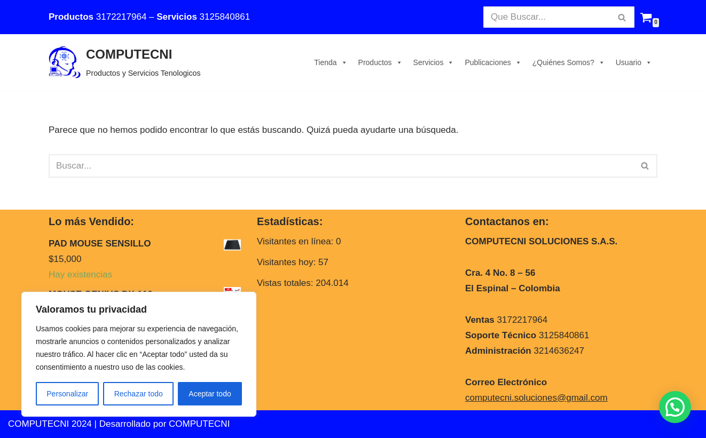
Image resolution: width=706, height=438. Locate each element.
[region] (138, 354)
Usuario (634, 62)
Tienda (330, 62)
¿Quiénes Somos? (568, 62)
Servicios (433, 62)
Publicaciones (493, 62)
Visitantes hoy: (287, 262)
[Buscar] (546, 17)
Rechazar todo (138, 393)
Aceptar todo (210, 393)
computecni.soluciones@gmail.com (536, 398)
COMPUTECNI (199, 424)
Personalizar (67, 393)
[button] (675, 407)
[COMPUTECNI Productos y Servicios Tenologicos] (125, 62)
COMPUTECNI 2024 (50, 424)
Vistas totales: (286, 283)
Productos (380, 62)
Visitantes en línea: (296, 241)
